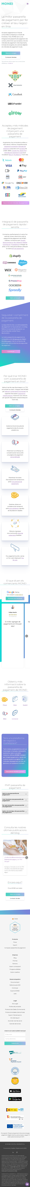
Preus (5, 705)
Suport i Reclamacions (15, 1015)
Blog (4, 719)
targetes (22, 148)
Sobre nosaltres (15, 972)
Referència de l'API (15, 985)
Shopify (23, 240)
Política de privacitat (15, 1006)
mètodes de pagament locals (13, 152)
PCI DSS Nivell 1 (15, 1018)
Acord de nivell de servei (15, 1021)
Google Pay (15, 150)
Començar (10, 351)
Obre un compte (11, 53)
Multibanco (17, 154)
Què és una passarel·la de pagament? (14, 794)
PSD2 (24, 339)
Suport (25, 705)
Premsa (15, 960)
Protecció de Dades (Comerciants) (15, 1009)
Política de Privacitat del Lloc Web (9, 1171)
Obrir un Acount (15, 298)
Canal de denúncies (15, 1023)
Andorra (10, 63)
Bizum (11, 154)
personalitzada (15, 457)
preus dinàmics (14, 508)
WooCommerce (8, 242)
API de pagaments (18, 248)
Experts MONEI (15, 991)
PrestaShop (15, 244)
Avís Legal (15, 1003)
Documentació (15, 982)
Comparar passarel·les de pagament (15, 948)
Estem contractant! (15, 966)
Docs (15, 705)
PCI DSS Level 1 (6, 341)
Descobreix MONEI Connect (15, 771)
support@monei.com (15, 1166)
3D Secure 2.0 (16, 339)
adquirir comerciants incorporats (15, 391)
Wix (14, 242)
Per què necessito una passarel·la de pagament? (14, 805)
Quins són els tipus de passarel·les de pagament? (14, 811)
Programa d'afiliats (15, 969)
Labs (15, 993)
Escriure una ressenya (15, 598)
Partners (15, 963)
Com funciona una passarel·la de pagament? (14, 800)
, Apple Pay (22, 150)
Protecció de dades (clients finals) (15, 1012)
